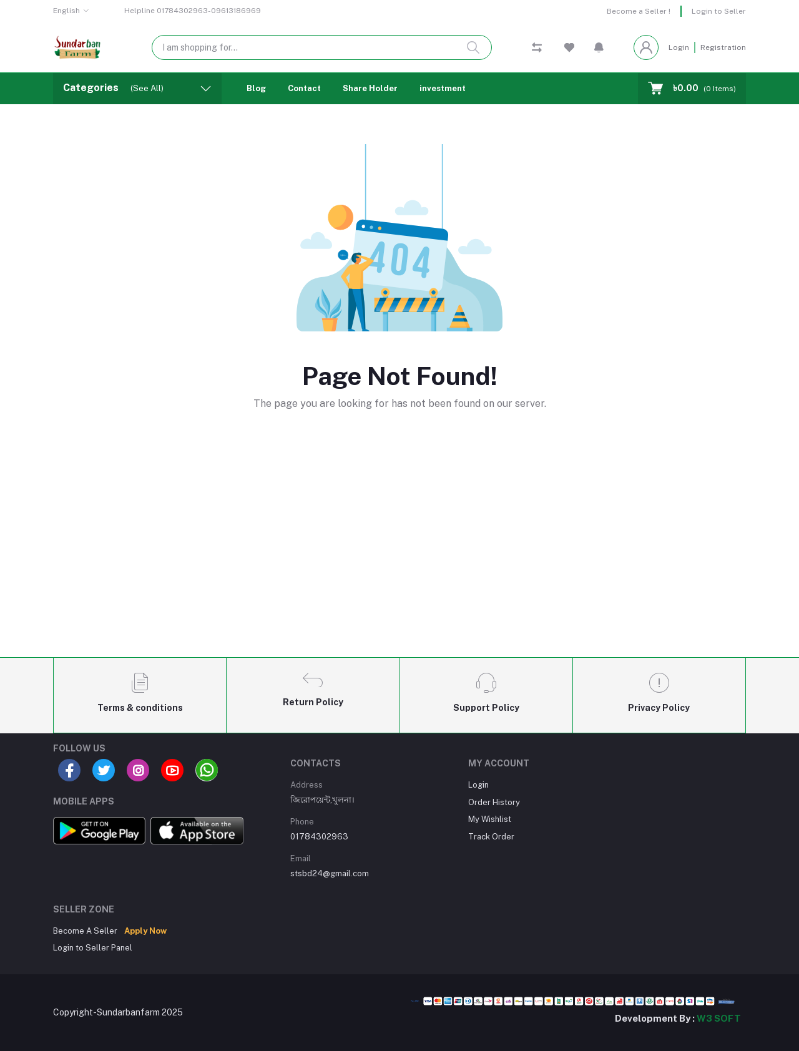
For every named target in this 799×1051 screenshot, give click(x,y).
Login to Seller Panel (92, 947)
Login (679, 47)
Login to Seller (719, 11)
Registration (723, 47)
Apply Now (145, 931)
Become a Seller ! (638, 11)
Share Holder (370, 88)
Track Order (491, 836)
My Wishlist (489, 819)
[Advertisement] (399, 554)
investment (442, 88)
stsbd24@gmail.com (329, 873)
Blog (256, 88)
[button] (599, 47)
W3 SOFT (719, 1018)
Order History (494, 802)
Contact (304, 88)
